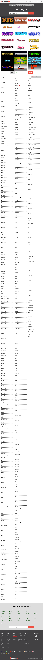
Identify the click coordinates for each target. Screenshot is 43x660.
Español (8, 653)
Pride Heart (3, 499)
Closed (16, 78)
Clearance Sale (3, 338)
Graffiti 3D (16, 333)
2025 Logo (3, 80)
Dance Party (16, 124)
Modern (2, 370)
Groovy (29, 95)
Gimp (15, 286)
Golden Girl (16, 318)
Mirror (2, 365)
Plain (2, 479)
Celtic (8, 647)
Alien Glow (3, 106)
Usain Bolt (16, 520)
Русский (3, 653)
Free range (16, 252)
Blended (2, 200)
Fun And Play (17, 262)
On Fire (2, 438)
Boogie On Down (3, 237)
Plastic (2, 484)
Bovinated (2, 240)
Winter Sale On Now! (18, 571)
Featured (3, 611)
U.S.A (16, 510)
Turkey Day (16, 499)
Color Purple (17, 88)
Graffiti (16, 331)
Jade (29, 230)
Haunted (29, 161)
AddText (14, 635)
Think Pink (16, 476)
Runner (2, 545)
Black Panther (3, 195)
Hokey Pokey (30, 176)
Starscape (16, 383)
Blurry (2, 232)
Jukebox (29, 239)
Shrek (2, 577)
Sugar (16, 398)
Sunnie (16, 408)
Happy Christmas (30, 137)
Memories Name (3, 348)
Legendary (29, 278)
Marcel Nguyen (30, 326)
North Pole (3, 422)
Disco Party (16, 144)
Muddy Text (3, 395)
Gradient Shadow (17, 328)
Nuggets (2, 426)
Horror (35, 616)
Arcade (2, 133)
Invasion (29, 215)
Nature (35, 618)
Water (16, 546)
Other (10, 623)
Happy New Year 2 (31, 147)
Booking (2, 239)
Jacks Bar (29, 229)
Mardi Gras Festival (31, 329)
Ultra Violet (16, 513)
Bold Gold (2, 235)
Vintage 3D (16, 534)
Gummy (29, 98)
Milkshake (2, 360)
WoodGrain (16, 581)
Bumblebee (3, 257)
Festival (16, 210)
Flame (16, 229)
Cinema (2, 333)
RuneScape (3, 543)
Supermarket (17, 420)
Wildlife (16, 566)
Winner (16, 568)
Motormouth (3, 393)
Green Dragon (30, 90)
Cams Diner (3, 273)
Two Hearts (16, 506)
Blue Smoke (3, 222)
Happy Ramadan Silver (31, 154)
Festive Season (17, 212)
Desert (16, 139)
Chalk (2, 293)
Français (16, 651)
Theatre (16, 474)
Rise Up (2, 533)
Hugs (29, 187)
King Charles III (30, 256)
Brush (8, 644)
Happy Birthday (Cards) (31, 117)
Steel (15, 385)
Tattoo (16, 439)
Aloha (2, 113)
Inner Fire (29, 213)
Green (27, 616)
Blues (2, 230)
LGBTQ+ (29, 282)
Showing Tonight (3, 574)
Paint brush (3, 457)
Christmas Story (3, 326)
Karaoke (29, 251)
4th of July (2, 92)
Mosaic (2, 385)
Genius (16, 283)
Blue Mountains (3, 219)
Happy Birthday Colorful (31, 129)
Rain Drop (2, 515)
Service (2, 561)
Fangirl (16, 205)
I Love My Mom (30, 196)
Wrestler (16, 586)
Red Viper (2, 518)
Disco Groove (17, 142)
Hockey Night (30, 174)
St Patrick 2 (16, 370)
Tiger (15, 481)
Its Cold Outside (30, 223)
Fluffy (15, 239)
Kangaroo (29, 249)
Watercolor (16, 553)
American (2, 118)
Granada (29, 78)
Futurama (16, 272)
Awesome (2, 143)
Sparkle (16, 348)
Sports (16, 360)
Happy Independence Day (32, 144)
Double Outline (17, 149)
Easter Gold (16, 168)
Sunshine (16, 412)
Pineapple (2, 475)
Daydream (16, 132)
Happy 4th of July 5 (31, 112)
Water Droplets (17, 548)
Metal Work (3, 353)
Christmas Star (3, 323)
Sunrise (16, 410)
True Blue (16, 496)
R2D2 (2, 513)
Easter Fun (16, 166)
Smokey (2, 594)
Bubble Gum (3, 254)
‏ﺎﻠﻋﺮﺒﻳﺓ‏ (7, 651)
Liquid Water (30, 288)
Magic (29, 319)
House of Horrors (30, 184)
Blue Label (3, 215)
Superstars (16, 422)
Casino (2, 288)
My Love (2, 400)
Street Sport (16, 393)
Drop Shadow (17, 159)
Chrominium (3, 331)
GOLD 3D (16, 311)
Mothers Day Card (4, 390)
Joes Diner (29, 237)
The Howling (17, 469)
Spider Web (16, 353)
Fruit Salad (16, 257)
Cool (15, 98)
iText (29, 220)
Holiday (29, 177)
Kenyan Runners (30, 254)
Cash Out (2, 286)
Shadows (2, 566)
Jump (29, 242)
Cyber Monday (17, 115)
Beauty (2, 172)
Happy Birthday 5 (30, 124)
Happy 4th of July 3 (31, 109)
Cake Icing (3, 271)
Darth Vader (16, 129)
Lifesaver (29, 285)
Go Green (16, 303)
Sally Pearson (3, 549)
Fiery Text (16, 215)
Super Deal (16, 417)
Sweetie (16, 428)
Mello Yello (3, 343)
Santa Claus (3, 552)
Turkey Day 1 (17, 501)
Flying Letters (17, 240)
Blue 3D (2, 209)
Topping (16, 486)
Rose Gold (3, 540)
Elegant (16, 183)
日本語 (29, 651)
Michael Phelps (3, 355)
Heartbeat (29, 166)
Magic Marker (30, 321)
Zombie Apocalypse (18, 600)
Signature (2, 581)
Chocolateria (3, 308)
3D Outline (3, 89)
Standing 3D (16, 375)
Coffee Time (17, 85)
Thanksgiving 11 (17, 454)
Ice (28, 200)
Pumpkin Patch (3, 504)
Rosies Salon (3, 542)
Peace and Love (3, 467)
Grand (29, 80)
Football (16, 242)
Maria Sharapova (30, 331)
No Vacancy (3, 417)
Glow (10, 616)
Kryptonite (29, 263)
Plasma (2, 482)
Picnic (2, 474)
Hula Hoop (29, 189)
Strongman (16, 395)
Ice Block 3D (30, 203)
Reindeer (2, 523)
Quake (2, 508)
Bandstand (3, 155)
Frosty (16, 254)
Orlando (2, 446)
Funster (16, 269)
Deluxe (16, 137)
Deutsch (21, 651)
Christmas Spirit (3, 321)
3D (34, 611)
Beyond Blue (3, 182)
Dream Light (16, 154)
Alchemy (2, 104)
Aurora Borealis (3, 138)
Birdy (2, 187)
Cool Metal (16, 100)
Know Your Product (31, 261)
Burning (2, 262)
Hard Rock (29, 157)
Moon (2, 383)
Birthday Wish (3, 192)
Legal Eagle (30, 277)
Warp (15, 543)
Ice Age (29, 201)
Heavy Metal (30, 167)
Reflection (3, 622)
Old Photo (2, 433)
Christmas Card (3, 313)
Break (2, 247)
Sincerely (2, 586)
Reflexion (2, 522)
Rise (2, 532)
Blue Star (2, 224)
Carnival (2, 278)
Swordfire (16, 433)
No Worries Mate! (4, 419)
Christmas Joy (3, 318)
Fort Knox (16, 244)
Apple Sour (3, 128)
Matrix (29, 334)
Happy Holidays (30, 142)
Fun (2, 616)
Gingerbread (17, 288)
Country (16, 105)
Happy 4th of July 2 (31, 107)
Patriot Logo (3, 462)
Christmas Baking (4, 311)
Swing (16, 432)
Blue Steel (2, 225)
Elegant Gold (17, 185)
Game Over (16, 276)
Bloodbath (2, 205)
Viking (16, 532)
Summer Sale (17, 403)
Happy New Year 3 (31, 149)
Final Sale (16, 219)
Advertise (25, 640)
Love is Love (30, 302)
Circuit (2, 335)
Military (2, 358)
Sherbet (2, 571)
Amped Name (3, 123)
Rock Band (3, 537)
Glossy (16, 298)
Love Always (30, 300)
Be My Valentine (3, 162)
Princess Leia (3, 502)
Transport (16, 491)
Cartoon (2, 281)
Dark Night (16, 127)
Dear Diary (16, 134)
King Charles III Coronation (32, 258)
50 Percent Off (3, 94)
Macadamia (30, 316)
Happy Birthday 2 (30, 119)
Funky (16, 267)
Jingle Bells (30, 235)
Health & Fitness (30, 164)
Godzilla (16, 308)
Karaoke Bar (30, 253)
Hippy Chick (30, 171)
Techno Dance (17, 447)
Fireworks (16, 224)
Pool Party (2, 490)
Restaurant (3, 528)
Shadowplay (3, 564)
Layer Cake (30, 275)
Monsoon (2, 380)
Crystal (16, 113)
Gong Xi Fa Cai (17, 323)
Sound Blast (16, 343)
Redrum (2, 520)
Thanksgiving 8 (17, 466)
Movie (27, 618)
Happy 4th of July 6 (31, 114)
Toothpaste (16, 484)
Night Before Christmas (4, 409)
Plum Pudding (3, 487)
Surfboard (16, 423)
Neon (2, 407)
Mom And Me (3, 373)
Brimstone (2, 249)
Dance (16, 122)
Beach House (3, 170)
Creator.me (14, 636)
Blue (2, 207)
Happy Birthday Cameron (32, 127)
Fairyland (16, 200)
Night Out (2, 412)
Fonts (30, 1)
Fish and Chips (17, 225)
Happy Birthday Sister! (31, 134)
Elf (15, 186)
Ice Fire (29, 206)
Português (34, 651)
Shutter (2, 579)
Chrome (2, 330)
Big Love (2, 185)
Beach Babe (3, 167)
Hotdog (29, 182)
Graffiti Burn (16, 335)
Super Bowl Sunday (18, 415)
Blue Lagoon (3, 217)
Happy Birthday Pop (31, 132)
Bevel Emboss (3, 180)
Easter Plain (16, 173)
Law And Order (30, 272)
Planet (2, 480)
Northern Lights (3, 424)
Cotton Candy (17, 103)
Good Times (16, 325)
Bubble (2, 252)
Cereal (2, 291)
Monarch (2, 378)
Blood (2, 202)
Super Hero (16, 418)
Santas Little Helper (4, 554)
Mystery (2, 402)
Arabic (8, 643)
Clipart (19, 640)
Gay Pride (16, 281)
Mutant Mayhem (3, 398)
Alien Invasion (3, 109)
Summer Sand (17, 405)
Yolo (15, 594)
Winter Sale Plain (17, 573)
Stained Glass (17, 373)
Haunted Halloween (31, 162)
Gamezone (16, 278)
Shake (2, 567)
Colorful (35, 613)
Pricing (33, 1)
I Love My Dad (30, 195)
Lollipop (29, 295)
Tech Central (17, 444)
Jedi (28, 232)
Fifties (16, 217)
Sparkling (16, 350)
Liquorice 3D (30, 290)
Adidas (2, 99)
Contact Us (26, 643)
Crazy (16, 108)
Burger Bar (3, 259)
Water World (16, 551)
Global (16, 296)
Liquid (10, 618)
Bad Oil (2, 150)
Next (30, 72)
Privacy (25, 639)
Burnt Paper (3, 264)
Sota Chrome (17, 340)
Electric (16, 180)
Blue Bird (2, 210)
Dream (16, 152)
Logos (27, 1)
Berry (2, 175)
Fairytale (16, 202)
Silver (18, 622)
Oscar (2, 448)
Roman (2, 538)
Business (27, 613)
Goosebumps (17, 326)
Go (31, 13)
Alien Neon (3, 111)
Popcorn (2, 492)
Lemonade (29, 280)
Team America (17, 441)
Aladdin (2, 103)
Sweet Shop (16, 427)
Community (20, 635)
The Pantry (16, 471)
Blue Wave (3, 227)
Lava (29, 270)
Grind (29, 93)
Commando (16, 95)
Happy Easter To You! (31, 139)
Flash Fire (16, 237)
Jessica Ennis (30, 234)
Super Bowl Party (17, 413)
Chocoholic (3, 306)
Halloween (29, 102)
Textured (16, 449)
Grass (29, 83)
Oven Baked (3, 453)
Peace (2, 465)
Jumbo (29, 240)
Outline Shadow (3, 451)
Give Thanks (17, 291)
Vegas (16, 529)
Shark (2, 569)
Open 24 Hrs (3, 441)
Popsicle (2, 494)
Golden (16, 316)
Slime (2, 591)
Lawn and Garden (31, 273)
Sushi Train (16, 425)
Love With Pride (30, 310)
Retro (2, 530)
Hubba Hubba (30, 186)
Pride (2, 497)
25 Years (2, 84)
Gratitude (29, 85)
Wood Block (16, 578)
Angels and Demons (4, 126)
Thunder (16, 479)
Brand (18, 613)
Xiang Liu (16, 590)
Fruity (15, 259)
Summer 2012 (17, 400)
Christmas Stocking (4, 325)
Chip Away (3, 303)
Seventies (2, 562)
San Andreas (3, 551)
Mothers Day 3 (3, 388)
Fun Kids (16, 264)
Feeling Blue (17, 209)
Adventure (2, 101)
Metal (18, 618)
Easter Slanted (17, 176)
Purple (10, 620)
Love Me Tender (30, 305)
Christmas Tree (3, 328)
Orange (2, 443)
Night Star (2, 414)
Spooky (16, 358)
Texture (2, 623)
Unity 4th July (17, 515)
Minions (2, 363)
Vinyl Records (17, 537)
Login (38, 1)
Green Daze (30, 88)
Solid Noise (3, 599)
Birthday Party (3, 190)
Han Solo (29, 104)
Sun (15, 407)
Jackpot (29, 227)
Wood (16, 576)
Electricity (16, 181)
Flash (15, 235)
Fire (15, 220)
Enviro (16, 190)
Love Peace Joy (30, 307)
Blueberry (2, 229)
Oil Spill (2, 431)
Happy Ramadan (30, 152)
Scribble (2, 557)
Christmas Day (3, 316)
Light (2, 618)
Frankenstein (17, 249)
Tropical (16, 494)
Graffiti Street (17, 336)
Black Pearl (3, 197)
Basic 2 (2, 157)
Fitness (16, 227)
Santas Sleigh (3, 556)
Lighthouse (30, 287)
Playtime (2, 485)
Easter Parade (17, 171)
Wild (15, 563)
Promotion (28, 620)
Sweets (16, 430)
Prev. (12, 72)
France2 (16, 247)
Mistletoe (2, 368)
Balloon (2, 152)
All (26, 611)
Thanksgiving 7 (17, 464)
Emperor (16, 188)
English (3, 651)
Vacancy (16, 524)
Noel (2, 421)
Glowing (16, 301)
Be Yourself (3, 165)
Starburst (16, 380)
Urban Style (16, 518)
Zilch (15, 598)
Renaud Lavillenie (4, 525)
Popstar (2, 495)
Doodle (16, 147)
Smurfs (2, 596)
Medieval (2, 340)
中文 (11, 651)
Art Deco (2, 136)
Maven (29, 336)
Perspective (3, 469)
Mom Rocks (3, 375)
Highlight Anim (30, 169)
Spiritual (16, 355)
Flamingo (16, 232)
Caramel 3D (3, 276)
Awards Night (3, 141)
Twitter (16, 504)
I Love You (29, 198)
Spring (16, 363)
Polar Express (3, 489)
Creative (16, 110)
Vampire (16, 527)
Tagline (16, 437)
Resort (2, 527)
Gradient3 (16, 330)
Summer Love (17, 402)
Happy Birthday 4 (30, 122)
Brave (2, 244)
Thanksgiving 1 (17, 451)
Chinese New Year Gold (5, 298)
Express (16, 195)
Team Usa (16, 442)
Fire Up (16, 222)
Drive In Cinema (17, 157)
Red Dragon (3, 517)
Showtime (2, 576)
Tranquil (16, 489)
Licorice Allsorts (30, 283)
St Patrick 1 (16, 368)
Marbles (29, 324)
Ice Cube (29, 205)
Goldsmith (16, 321)
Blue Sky (2, 220)
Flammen (16, 234)
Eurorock (16, 191)
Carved (2, 283)
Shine (2, 572)
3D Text (2, 90)
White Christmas (17, 561)
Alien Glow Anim (3, 108)
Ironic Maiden (30, 218)
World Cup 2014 (17, 583)
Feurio (16, 214)
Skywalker (2, 589)
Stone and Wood (17, 388)
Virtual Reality (17, 539)
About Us (25, 635)
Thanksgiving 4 (17, 459)
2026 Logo (3, 82)
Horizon (29, 181)
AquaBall (2, 131)
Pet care (2, 470)
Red (34, 620)
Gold (18, 616)
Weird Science (17, 556)
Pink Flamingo (3, 477)
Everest (16, 193)
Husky (29, 191)
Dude (15, 161)
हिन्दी (25, 651)
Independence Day (31, 208)
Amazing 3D (3, 116)
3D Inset (2, 87)
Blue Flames (3, 212)
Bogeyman (3, 234)
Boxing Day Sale (3, 242)
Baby (2, 147)
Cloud (16, 80)
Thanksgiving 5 (17, 461)
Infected (29, 210)
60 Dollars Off (3, 95)
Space (16, 345)
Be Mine (2, 160)
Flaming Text (17, 230)
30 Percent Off (3, 85)
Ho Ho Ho (29, 172)
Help (19, 636)
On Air (2, 436)
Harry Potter (30, 159)
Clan (2, 336)
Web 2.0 (27, 622)
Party (2, 460)
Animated (3, 613)
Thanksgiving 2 (17, 456)
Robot (2, 535)
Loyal (29, 312)
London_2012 (30, 297)
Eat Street (16, 178)
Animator (14, 639)
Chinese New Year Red (4, 301)
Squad (16, 365)
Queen (2, 509)
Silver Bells (3, 584)
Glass (16, 293)
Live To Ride (30, 292)
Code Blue (16, 83)
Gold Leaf (16, 313)
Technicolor (16, 446)
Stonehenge (16, 390)
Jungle (29, 244)
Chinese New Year (4, 296)
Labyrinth (29, 268)
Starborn (16, 378)
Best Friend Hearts (4, 177)
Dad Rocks (16, 119)
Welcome (16, 558)
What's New (20, 639)
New (18, 611)
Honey (29, 179)
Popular (10, 611)
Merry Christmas (3, 350)
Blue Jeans (3, 214)
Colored (16, 90)
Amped (2, 121)
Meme (2, 345)
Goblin (16, 306)
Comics (16, 93)
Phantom (2, 472)
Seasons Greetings (4, 559)
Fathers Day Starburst (18, 207)
